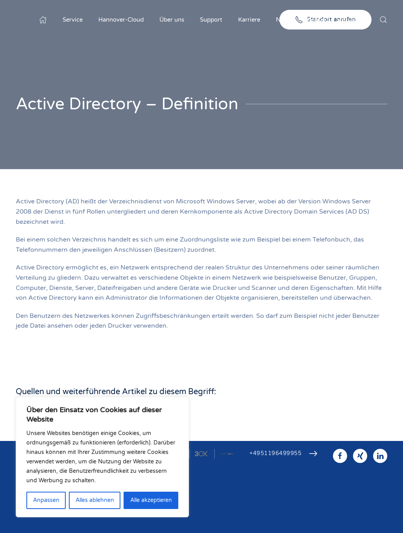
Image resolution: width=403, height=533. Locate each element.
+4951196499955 (275, 453)
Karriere (249, 19)
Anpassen (46, 500)
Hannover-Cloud (121, 19)
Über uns (171, 19)
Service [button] (73, 19)
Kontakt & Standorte (335, 19)
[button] (383, 19)
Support (211, 19)
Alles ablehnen (95, 500)
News (283, 19)
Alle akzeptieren (151, 500)
